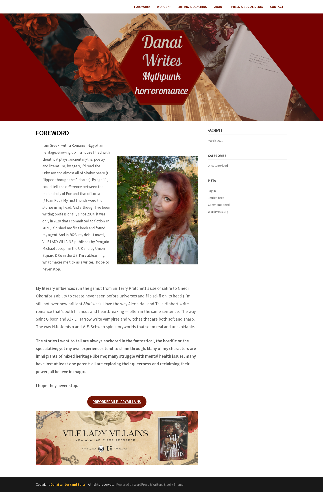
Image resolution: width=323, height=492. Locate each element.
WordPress (141, 484)
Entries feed (216, 198)
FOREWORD (142, 7)
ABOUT (219, 7)
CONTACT (277, 7)
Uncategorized (218, 166)
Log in (212, 191)
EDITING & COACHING (192, 7)
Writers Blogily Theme (168, 484)
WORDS (162, 7)
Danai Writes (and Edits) (68, 484)
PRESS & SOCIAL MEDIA (247, 7)
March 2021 (215, 141)
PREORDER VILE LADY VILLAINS (117, 401)
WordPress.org (218, 212)
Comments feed (219, 205)
